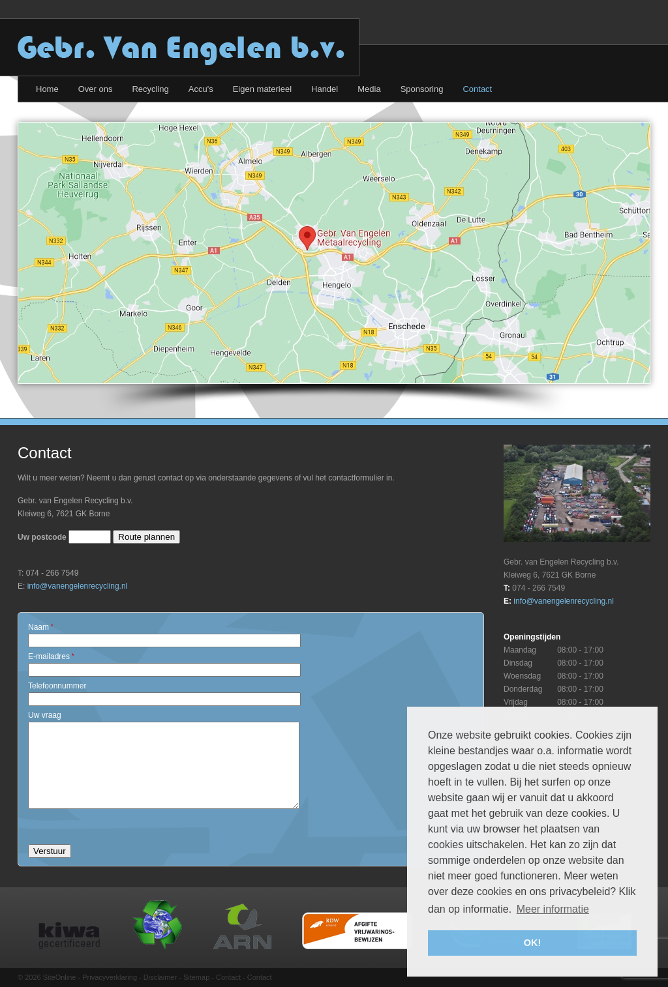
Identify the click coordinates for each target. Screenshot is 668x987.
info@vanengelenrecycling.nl (77, 586)
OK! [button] (532, 942)
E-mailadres (51, 656)
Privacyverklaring (109, 977)
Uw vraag (44, 715)
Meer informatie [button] (553, 909)
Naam (40, 627)
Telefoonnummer (57, 685)
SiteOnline (59, 977)
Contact (228, 977)
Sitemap (196, 977)
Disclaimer (160, 977)
